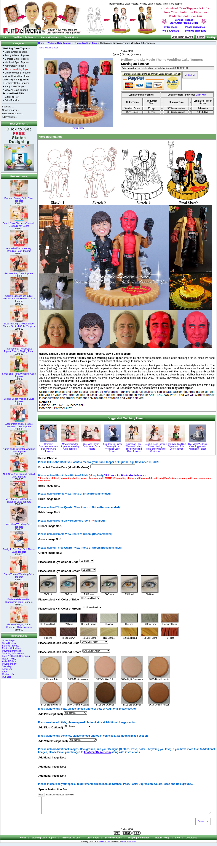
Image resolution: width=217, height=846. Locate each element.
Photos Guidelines (11, 648)
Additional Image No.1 (52, 757)
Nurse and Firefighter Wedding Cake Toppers (19, 449)
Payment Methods (11, 651)
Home (5, 37)
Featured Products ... (13, 113)
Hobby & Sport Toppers (17, 62)
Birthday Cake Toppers (17, 83)
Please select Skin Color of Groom (59, 652)
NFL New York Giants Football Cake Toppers (19, 474)
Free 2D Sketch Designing (16, 656)
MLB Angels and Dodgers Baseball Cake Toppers (18, 499)
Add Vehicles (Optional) (53, 741)
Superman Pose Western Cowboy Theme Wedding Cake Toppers (134, 447)
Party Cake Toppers (15, 86)
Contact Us (8, 674)
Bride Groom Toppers (16, 52)
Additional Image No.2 (52, 766)
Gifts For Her (11, 97)
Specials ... (8, 106)
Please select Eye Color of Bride (58, 562)
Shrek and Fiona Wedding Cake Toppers (19, 374)
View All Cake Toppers (16, 90)
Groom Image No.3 (50, 553)
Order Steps (170, 27)
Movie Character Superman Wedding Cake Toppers (70, 446)
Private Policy (9, 663)
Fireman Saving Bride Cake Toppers (19, 198)
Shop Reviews (71, 37)
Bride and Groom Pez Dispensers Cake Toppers (19, 599)
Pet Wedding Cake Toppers (19, 272)
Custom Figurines (50, 37)
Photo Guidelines (195, 27)
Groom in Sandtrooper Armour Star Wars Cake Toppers (48, 447)
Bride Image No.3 (49, 512)
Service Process (10, 645)
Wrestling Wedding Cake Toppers (19, 524)
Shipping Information (13, 653)
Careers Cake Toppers (17, 58)
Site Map (211, 37)
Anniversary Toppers (15, 65)
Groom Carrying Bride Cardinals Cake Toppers (19, 624)
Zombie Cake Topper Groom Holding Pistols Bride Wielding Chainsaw (155, 447)
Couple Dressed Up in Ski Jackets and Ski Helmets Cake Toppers (19, 297)
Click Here (201, 95)
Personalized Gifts (13, 93)
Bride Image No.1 (49, 485)
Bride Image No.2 (49, 499)
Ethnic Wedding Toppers (17, 72)
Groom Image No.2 (50, 539)
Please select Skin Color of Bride (58, 643)
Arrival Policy (9, 661)
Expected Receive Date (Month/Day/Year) (63, 467)
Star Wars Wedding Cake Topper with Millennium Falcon (197, 446)
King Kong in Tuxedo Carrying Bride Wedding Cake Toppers (112, 447)
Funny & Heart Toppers (17, 55)
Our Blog (6, 676)
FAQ (4, 671)
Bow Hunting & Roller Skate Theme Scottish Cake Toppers (19, 323)
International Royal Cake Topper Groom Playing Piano (19, 349)
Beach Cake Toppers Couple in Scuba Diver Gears (19, 223)
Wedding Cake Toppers (24, 37)
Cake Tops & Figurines (15, 79)
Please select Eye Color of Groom (59, 571)
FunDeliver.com (103, 845)
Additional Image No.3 (52, 775)
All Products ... (9, 117)
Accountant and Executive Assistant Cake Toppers (19, 424)
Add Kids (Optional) (50, 727)
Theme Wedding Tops (86, 43)
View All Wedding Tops (17, 76)
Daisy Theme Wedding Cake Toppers (19, 574)
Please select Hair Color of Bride (58, 599)
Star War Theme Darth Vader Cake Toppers (91, 446)
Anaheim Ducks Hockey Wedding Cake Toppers (19, 248)
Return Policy (9, 658)
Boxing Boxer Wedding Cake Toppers (19, 399)
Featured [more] (18, 176)
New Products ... (10, 110)
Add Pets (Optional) (50, 714)
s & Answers (170, 31)
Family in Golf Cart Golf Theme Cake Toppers (19, 549)
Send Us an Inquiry (195, 30)
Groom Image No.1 (50, 526)
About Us (7, 669)
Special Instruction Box (52, 789)
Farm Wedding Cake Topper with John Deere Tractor (176, 446)
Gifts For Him (12, 100)
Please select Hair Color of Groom (59, 608)
